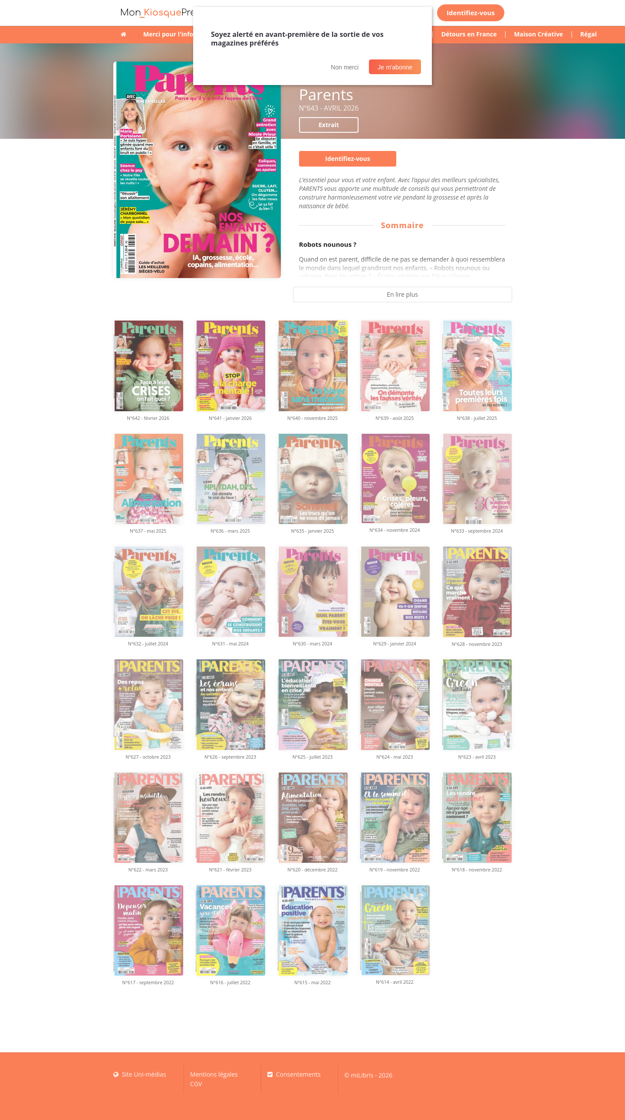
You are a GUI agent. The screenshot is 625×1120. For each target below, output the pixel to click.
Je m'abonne (395, 67)
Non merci (345, 67)
